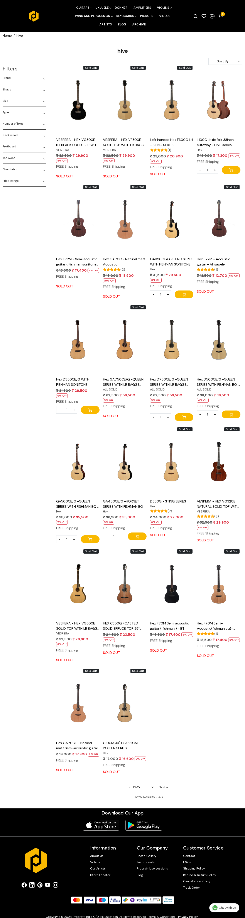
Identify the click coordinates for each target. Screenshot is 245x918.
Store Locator (100, 875)
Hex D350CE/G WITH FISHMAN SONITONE (72, 382)
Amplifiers (142, 8)
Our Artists (98, 868)
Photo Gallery (146, 856)
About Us (96, 856)
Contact (189, 856)
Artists (105, 24)
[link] (195, 16)
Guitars (84, 8)
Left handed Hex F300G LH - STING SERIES (171, 142)
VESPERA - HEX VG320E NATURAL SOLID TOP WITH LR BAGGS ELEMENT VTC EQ (218, 504)
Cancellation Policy (196, 881)
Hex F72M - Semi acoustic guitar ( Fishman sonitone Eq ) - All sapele (76, 262)
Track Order (191, 888)
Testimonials (146, 862)
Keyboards (126, 16)
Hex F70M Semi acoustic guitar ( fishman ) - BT (169, 626)
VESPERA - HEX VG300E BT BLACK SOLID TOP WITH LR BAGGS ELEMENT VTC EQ (77, 142)
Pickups (146, 16)
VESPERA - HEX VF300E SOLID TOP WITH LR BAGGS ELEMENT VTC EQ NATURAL (124, 142)
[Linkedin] (32, 886)
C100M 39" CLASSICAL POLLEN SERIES (121, 745)
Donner (121, 8)
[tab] (24, 78)
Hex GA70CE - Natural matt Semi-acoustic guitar (77, 745)
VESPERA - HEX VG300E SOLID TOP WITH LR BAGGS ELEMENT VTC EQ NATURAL (77, 626)
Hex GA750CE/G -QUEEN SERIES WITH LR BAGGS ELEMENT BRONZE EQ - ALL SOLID (123, 382)
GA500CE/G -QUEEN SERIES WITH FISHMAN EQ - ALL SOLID (77, 504)
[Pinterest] (39, 886)
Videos (164, 16)
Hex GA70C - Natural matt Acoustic (124, 262)
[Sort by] (225, 61)
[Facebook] (24, 886)
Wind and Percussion (94, 16)
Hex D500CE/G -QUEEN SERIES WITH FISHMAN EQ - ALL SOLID (218, 382)
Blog (122, 24)
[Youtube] (47, 886)
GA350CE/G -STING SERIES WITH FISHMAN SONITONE (171, 262)
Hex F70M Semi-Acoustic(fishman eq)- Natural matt (215, 626)
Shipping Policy (194, 868)
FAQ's (187, 862)
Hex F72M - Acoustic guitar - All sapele (213, 262)
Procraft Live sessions (152, 868)
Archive (139, 24)
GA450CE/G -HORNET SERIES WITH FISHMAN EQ (123, 504)
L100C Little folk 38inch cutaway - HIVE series (215, 142)
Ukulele (103, 8)
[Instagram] (55, 886)
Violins (164, 8)
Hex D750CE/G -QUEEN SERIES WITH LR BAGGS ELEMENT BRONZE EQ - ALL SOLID (169, 382)
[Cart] (231, 170)
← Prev (134, 787)
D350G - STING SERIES (168, 501)
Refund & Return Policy (199, 875)
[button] (212, 16)
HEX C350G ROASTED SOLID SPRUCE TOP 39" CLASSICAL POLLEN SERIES (124, 626)
